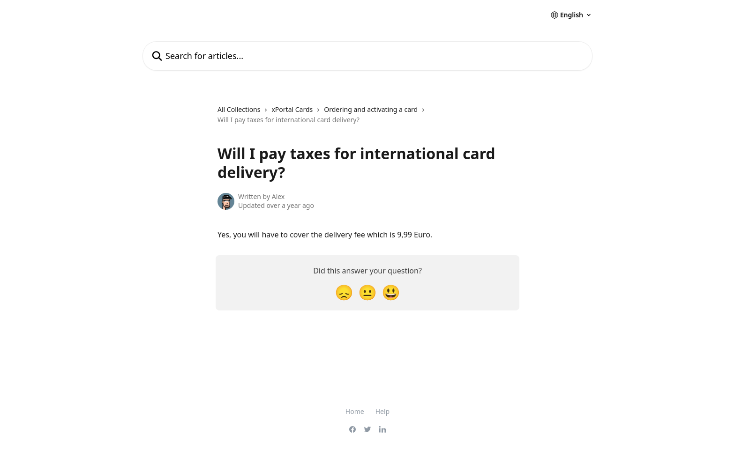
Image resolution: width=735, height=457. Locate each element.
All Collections (239, 109)
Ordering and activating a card (371, 109)
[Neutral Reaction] (367, 292)
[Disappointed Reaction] (344, 292)
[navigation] (368, 118)
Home (354, 411)
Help (382, 411)
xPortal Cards (292, 109)
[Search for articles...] (367, 56)
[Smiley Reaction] (391, 292)
